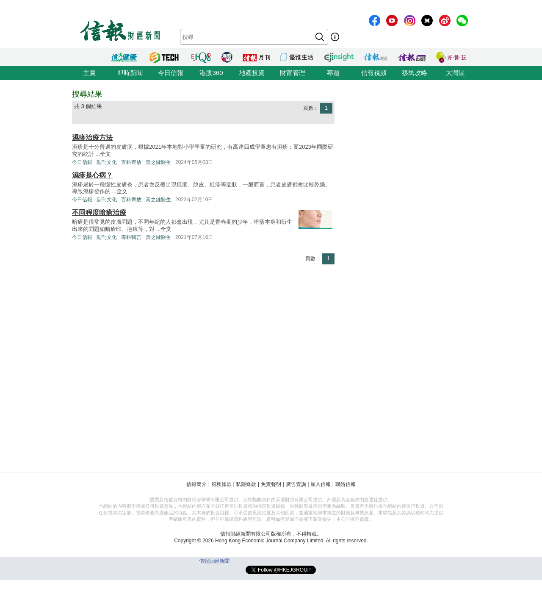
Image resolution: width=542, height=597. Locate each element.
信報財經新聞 (214, 561)
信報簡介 (196, 484)
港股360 (211, 72)
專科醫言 (131, 237)
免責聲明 (271, 484)
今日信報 (170, 72)
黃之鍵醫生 (158, 162)
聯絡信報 (345, 484)
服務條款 (221, 484)
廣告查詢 (296, 484)
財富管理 (292, 72)
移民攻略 (414, 72)
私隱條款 (246, 484)
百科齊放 (131, 162)
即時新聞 (130, 72)
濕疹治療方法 (92, 137)
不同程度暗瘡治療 (99, 212)
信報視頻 (374, 72)
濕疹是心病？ (92, 175)
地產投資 (252, 72)
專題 (333, 72)
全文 (105, 154)
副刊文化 (107, 162)
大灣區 (455, 72)
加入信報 (320, 484)
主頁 (89, 72)
